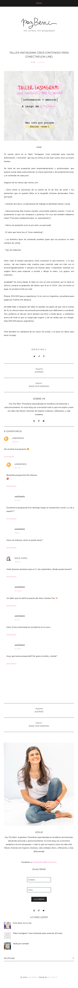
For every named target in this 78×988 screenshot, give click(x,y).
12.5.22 (18, 500)
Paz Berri (32, 977)
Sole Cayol (21, 558)
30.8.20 (15, 442)
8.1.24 (17, 620)
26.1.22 (18, 468)
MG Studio (52, 977)
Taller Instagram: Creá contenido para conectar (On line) (37, 933)
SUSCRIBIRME (39, 899)
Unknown (18, 438)
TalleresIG (41, 62)
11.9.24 (18, 649)
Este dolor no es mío (22, 923)
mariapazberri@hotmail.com (44, 862)
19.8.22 (18, 562)
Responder (9, 457)
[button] (39, 3)
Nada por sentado (21, 943)
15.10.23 (18, 591)
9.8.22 (17, 533)
